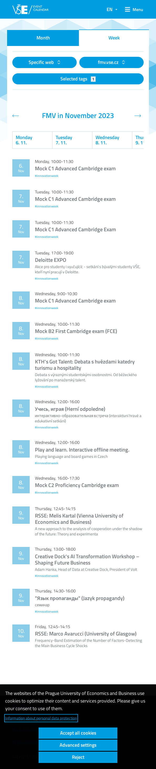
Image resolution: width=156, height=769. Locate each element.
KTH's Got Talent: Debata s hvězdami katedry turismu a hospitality (85, 364)
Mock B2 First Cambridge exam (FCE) (76, 331)
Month (43, 37)
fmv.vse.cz (108, 62)
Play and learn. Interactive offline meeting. (82, 449)
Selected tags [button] (78, 78)
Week (114, 37)
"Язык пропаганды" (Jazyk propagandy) (79, 598)
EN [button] (109, 9)
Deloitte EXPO (50, 260)
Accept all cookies (78, 732)
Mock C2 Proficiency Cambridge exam (77, 485)
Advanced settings (78, 745)
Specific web (42, 62)
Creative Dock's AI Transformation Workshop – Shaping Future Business (87, 559)
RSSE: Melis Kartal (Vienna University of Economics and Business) (79, 518)
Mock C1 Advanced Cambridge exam (75, 168)
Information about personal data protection (41, 718)
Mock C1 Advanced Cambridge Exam (75, 229)
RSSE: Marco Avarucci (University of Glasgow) (86, 633)
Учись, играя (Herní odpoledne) (70, 409)
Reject (78, 757)
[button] (133, 9)
